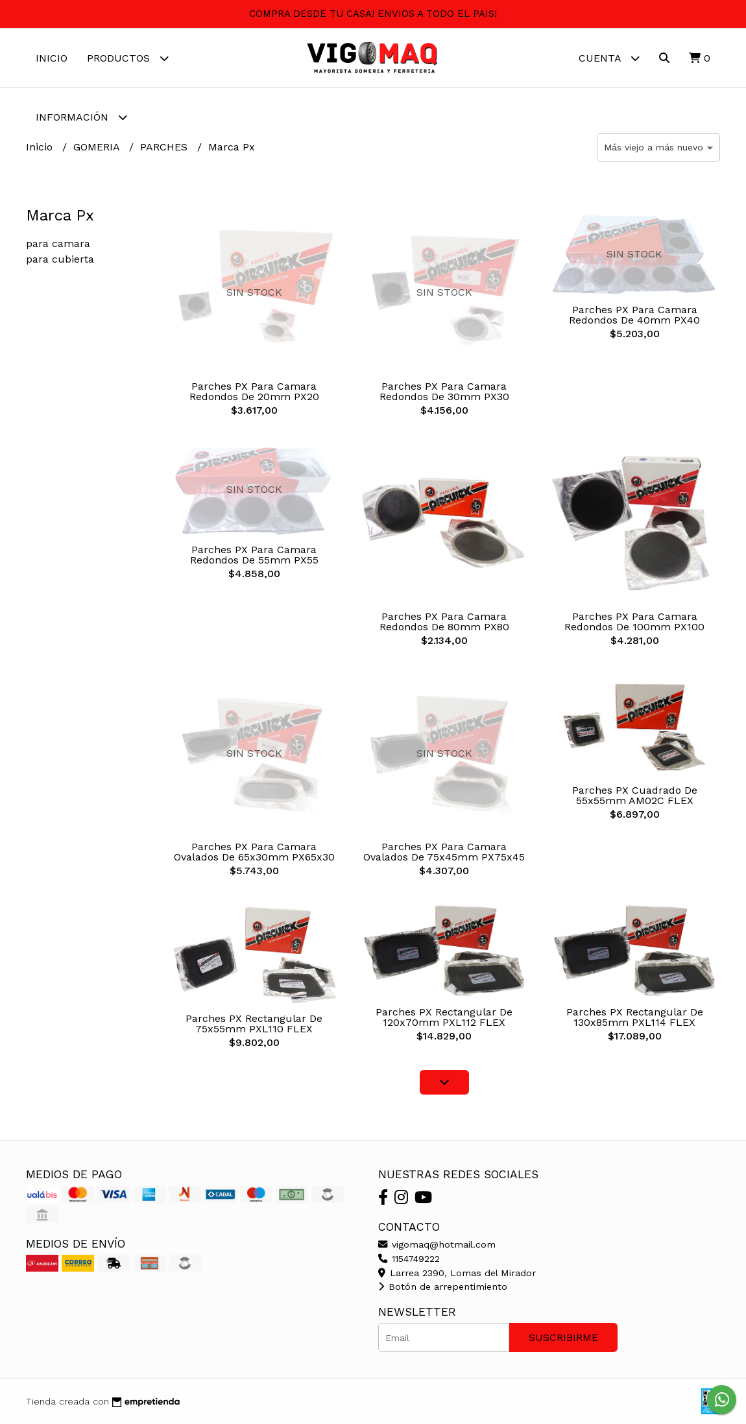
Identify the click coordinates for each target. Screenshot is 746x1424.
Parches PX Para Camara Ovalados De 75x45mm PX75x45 (444, 851)
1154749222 (409, 1258)
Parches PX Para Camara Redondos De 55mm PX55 (254, 554)
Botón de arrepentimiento (442, 1286)
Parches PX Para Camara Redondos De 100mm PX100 (634, 621)
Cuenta (609, 58)
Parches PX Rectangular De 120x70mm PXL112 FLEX (444, 1017)
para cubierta (60, 259)
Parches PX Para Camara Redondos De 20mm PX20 (254, 391)
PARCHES (165, 147)
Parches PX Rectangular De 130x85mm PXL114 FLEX (634, 1017)
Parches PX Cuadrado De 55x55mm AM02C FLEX (634, 795)
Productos (128, 58)
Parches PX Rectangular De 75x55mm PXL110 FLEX (254, 1023)
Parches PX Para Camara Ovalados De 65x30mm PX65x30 (254, 851)
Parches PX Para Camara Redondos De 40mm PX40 (634, 314)
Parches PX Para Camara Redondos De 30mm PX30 (444, 391)
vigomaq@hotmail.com (437, 1244)
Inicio (51, 58)
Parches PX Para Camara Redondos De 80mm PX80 (444, 621)
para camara (58, 243)
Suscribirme (563, 1337)
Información (81, 117)
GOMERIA (98, 147)
